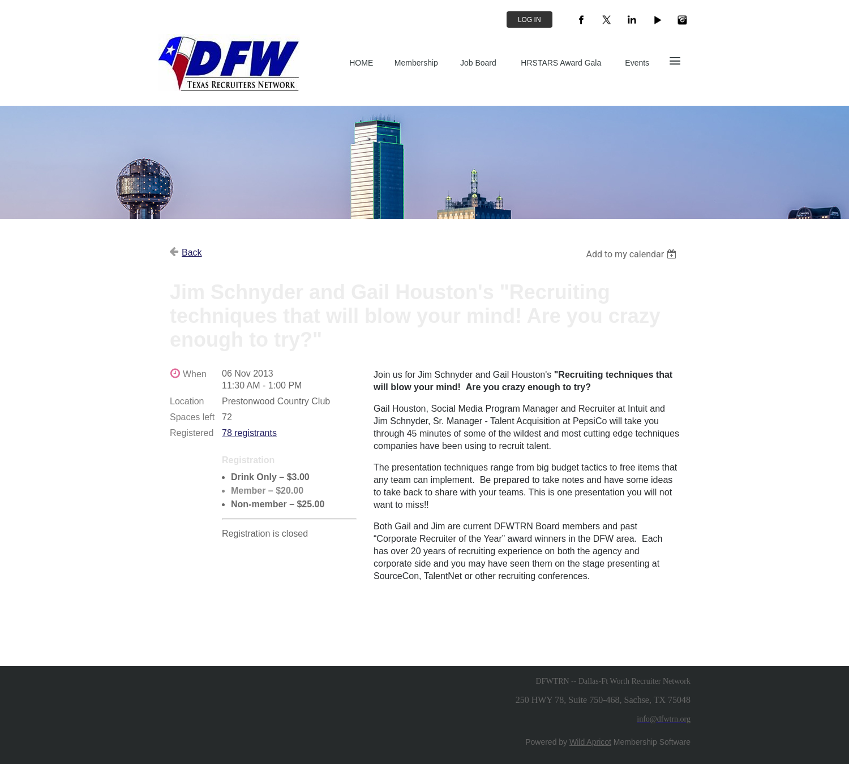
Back (192, 252)
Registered (191, 433)
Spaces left (192, 417)
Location (187, 401)
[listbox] (632, 254)
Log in (529, 20)
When (195, 374)
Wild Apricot (590, 741)
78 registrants (249, 433)
